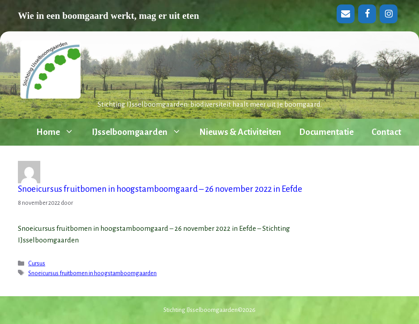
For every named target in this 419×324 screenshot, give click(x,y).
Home (59, 132)
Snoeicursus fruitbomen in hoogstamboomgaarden (92, 273)
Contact (386, 132)
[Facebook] (367, 13)
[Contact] (346, 13)
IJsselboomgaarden (141, 132)
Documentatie (326, 132)
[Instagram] (389, 13)
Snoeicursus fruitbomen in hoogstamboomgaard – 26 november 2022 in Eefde (160, 189)
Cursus (36, 263)
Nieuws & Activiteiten (240, 132)
